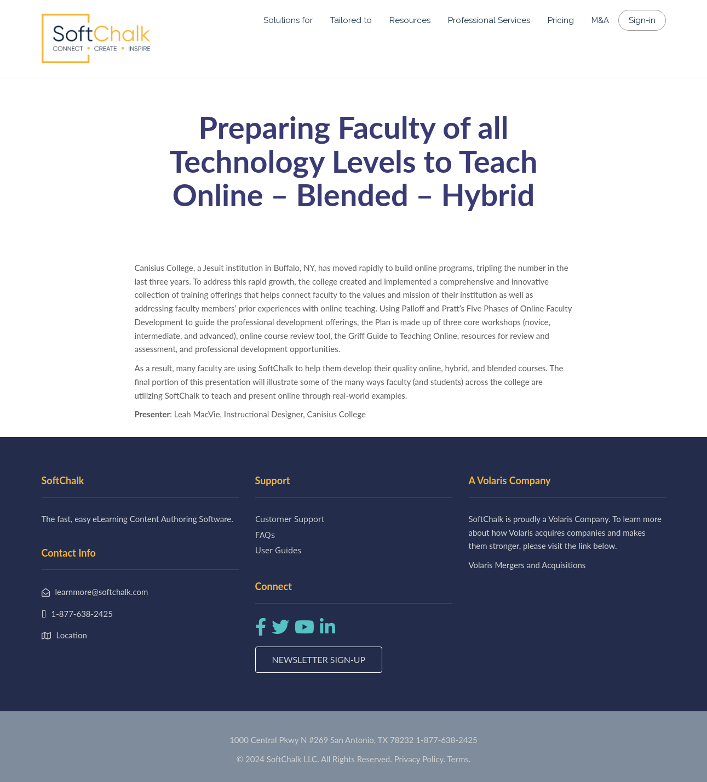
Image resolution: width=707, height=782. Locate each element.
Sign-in (642, 20)
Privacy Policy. (420, 759)
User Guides (278, 550)
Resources (409, 20)
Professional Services (489, 20)
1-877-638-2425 (446, 740)
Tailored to (351, 20)
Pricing (561, 20)
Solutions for (288, 20)
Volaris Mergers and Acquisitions (527, 565)
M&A (600, 20)
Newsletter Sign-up (319, 659)
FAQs (265, 534)
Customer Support (289, 518)
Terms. (459, 759)
